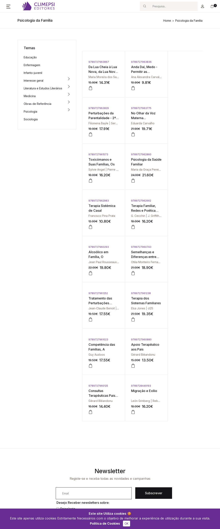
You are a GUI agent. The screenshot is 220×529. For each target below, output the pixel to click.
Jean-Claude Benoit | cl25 (145, 215)
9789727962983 (99, 154)
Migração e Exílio (102, 298)
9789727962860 (178, 108)
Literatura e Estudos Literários (43, 88)
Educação (30, 57)
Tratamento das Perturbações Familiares (140, 210)
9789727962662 (138, 154)
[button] (8, 6)
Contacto (87, 461)
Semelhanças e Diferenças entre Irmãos (101, 210)
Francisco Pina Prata (102, 169)
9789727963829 (178, 61)
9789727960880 (138, 246)
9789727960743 (99, 200)
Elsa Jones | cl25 (179, 215)
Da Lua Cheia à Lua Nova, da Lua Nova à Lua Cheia (102, 71)
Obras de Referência (37, 103)
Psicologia (30, 111)
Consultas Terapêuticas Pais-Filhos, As (179, 257)
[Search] (173, 6)
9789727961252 (138, 200)
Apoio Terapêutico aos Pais (140, 257)
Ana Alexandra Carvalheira (145, 77)
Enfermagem (32, 65)
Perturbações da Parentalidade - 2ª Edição (182, 71)
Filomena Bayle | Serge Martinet (189, 77)
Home (167, 20)
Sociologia (31, 119)
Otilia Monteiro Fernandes (105, 215)
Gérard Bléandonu (140, 262)
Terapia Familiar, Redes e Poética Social (140, 164)
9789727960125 (178, 246)
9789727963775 (99, 108)
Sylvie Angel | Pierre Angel (146, 123)
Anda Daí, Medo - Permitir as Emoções (141, 71)
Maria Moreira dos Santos (105, 77)
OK (126, 523)
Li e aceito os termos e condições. (85, 430)
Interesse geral (33, 80)
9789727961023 (98, 246)
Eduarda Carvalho (100, 123)
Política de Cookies (105, 523)
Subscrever (153, 401)
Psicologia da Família (188, 20)
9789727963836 (138, 61)
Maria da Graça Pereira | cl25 (187, 123)
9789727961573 (138, 108)
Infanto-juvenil (33, 72)
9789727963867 (99, 61)
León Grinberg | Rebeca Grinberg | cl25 (115, 308)
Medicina (30, 96)
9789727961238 (178, 200)
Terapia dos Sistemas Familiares (177, 210)
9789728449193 (98, 293)
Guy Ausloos (97, 262)
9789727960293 (178, 154)
